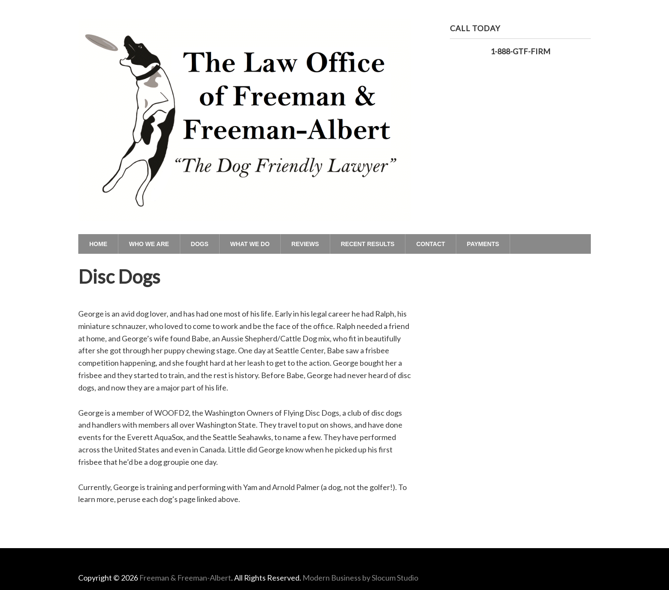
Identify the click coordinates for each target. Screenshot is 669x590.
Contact (430, 244)
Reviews (305, 244)
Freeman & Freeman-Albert (185, 577)
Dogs (199, 244)
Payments (483, 244)
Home (98, 244)
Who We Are (149, 244)
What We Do (250, 244)
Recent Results (368, 244)
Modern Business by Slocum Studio (360, 577)
